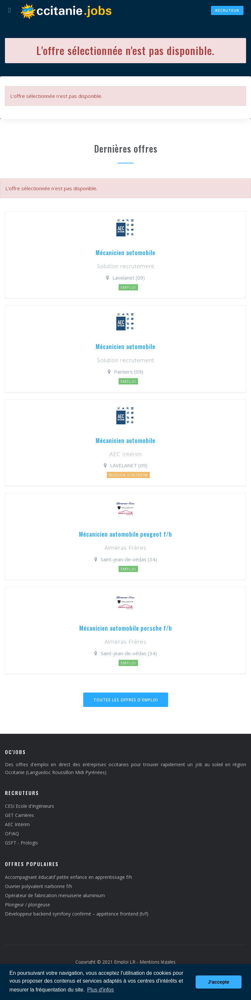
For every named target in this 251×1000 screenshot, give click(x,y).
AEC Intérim (17, 824)
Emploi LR (124, 962)
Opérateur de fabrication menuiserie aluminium (55, 895)
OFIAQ (12, 833)
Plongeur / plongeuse (27, 904)
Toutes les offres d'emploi (125, 700)
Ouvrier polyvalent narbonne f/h (38, 886)
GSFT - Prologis (21, 843)
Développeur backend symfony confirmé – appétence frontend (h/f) (76, 914)
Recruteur (227, 10)
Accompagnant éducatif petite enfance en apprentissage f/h (68, 877)
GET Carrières (19, 815)
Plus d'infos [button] (100, 989)
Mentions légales (158, 962)
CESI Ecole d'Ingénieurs (29, 806)
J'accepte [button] (218, 982)
